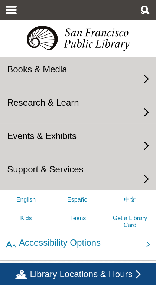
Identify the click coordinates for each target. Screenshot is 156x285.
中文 (130, 199)
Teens (78, 218)
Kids (26, 218)
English (26, 199)
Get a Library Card (130, 221)
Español (78, 199)
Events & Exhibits (42, 136)
